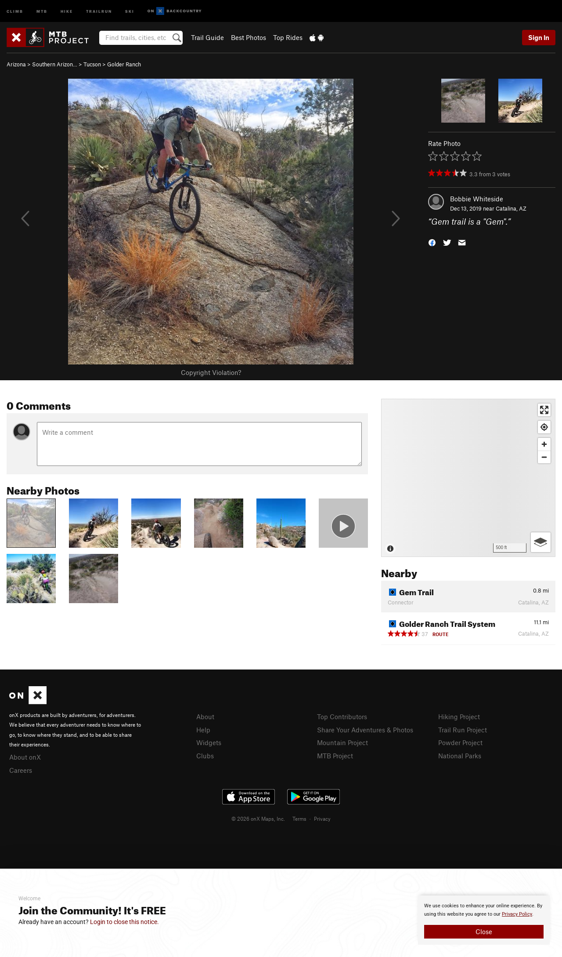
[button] (432, 242)
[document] (484, 920)
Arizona (16, 64)
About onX (25, 757)
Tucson (92, 64)
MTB (41, 11)
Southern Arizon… (54, 64)
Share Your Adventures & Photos (365, 730)
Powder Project (460, 742)
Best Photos (248, 37)
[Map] (468, 478)
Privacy (322, 818)
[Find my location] (544, 427)
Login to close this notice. (124, 921)
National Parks (459, 756)
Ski (129, 11)
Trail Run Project (462, 730)
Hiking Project (459, 716)
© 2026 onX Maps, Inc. (258, 818)
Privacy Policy (517, 914)
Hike (67, 11)
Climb (15, 11)
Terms (299, 818)
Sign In (538, 37)
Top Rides (288, 37)
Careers (20, 770)
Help (203, 730)
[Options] (541, 542)
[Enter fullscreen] (544, 410)
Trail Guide (207, 37)
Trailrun (99, 11)
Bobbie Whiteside (476, 199)
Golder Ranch (124, 64)
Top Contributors (342, 716)
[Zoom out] (544, 457)
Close (484, 931)
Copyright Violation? (211, 372)
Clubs (205, 756)
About (205, 716)
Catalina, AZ (511, 208)
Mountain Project (342, 742)
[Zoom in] (544, 444)
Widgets (208, 742)
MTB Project (335, 756)
